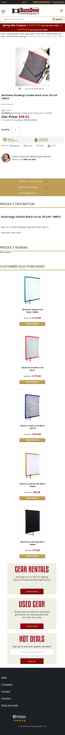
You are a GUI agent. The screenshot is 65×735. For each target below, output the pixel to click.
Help (24, 2)
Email (42, 146)
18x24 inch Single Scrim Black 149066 (32, 310)
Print (53, 146)
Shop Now (32, 626)
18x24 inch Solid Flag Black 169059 (32, 543)
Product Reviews (28, 187)
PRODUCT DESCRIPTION (31, 181)
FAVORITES (19, 140)
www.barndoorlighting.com (37, 579)
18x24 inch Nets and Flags (16, 36)
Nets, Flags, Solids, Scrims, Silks (32, 34)
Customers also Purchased (28, 194)
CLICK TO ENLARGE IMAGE (34, 89)
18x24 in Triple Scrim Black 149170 (32, 426)
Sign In (3, 2)
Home (3, 34)
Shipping (50, 140)
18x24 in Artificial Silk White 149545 (32, 485)
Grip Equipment (13, 34)
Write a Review (7, 104)
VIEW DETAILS (32, 324)
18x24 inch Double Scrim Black (32, 368)
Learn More (32, 591)
